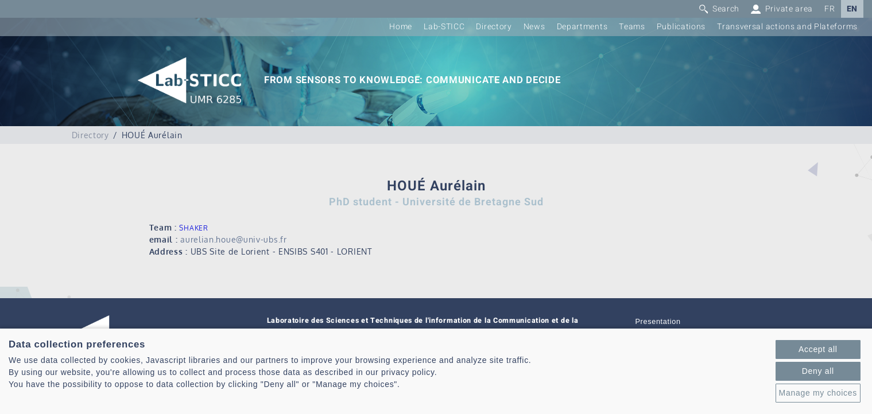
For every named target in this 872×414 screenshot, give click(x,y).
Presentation (658, 322)
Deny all (818, 371)
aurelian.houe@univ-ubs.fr (233, 239)
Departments (582, 27)
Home (400, 27)
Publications (681, 27)
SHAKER (193, 228)
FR (829, 9)
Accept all (818, 349)
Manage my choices (818, 392)
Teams (632, 27)
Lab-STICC (444, 27)
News (534, 27)
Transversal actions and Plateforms (787, 27)
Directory (493, 27)
